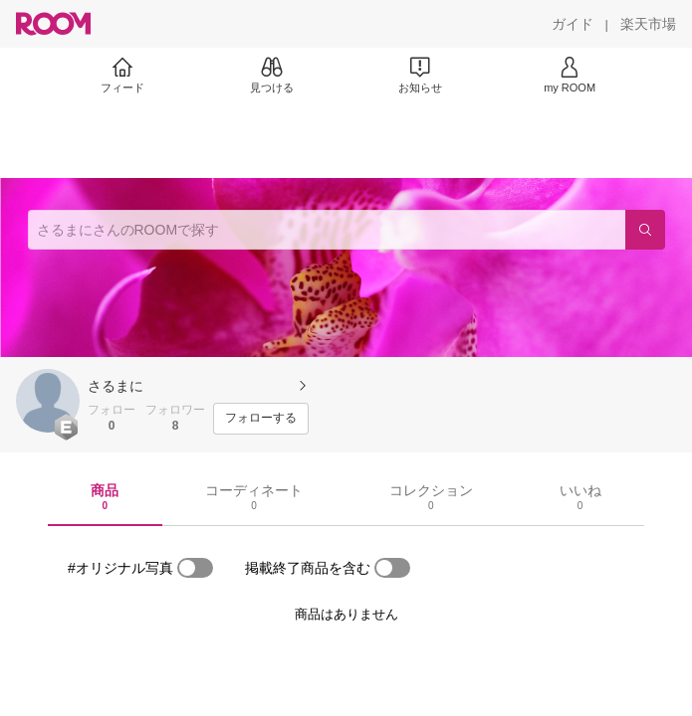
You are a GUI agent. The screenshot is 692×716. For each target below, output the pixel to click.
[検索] (645, 230)
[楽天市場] (648, 24)
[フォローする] (261, 419)
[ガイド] (572, 24)
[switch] (195, 568)
